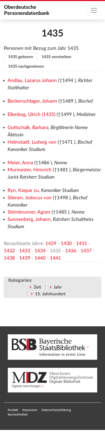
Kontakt (13, 410)
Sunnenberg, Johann (29, 219)
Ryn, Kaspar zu (23, 190)
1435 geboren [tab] (20, 57)
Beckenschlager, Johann (32, 101)
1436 (70, 251)
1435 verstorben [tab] (56, 57)
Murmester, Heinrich (30, 170)
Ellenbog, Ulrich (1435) (31, 114)
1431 (81, 243)
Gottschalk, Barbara (28, 127)
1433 (24, 251)
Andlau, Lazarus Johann (32, 80)
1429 (50, 243)
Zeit (37, 287)
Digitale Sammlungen (26, 386)
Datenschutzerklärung (56, 410)
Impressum (29, 410)
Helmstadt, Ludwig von (32, 142)
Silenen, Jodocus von (30, 197)
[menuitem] (13, 410)
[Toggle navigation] (94, 10)
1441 (55, 258)
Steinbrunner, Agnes (29, 212)
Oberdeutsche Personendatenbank (26, 10)
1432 (9, 251)
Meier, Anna (20, 162)
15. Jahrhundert (50, 294)
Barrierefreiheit (18, 414)
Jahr (58, 287)
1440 (40, 258)
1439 (24, 258)
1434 (40, 251)
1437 (86, 251)
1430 (66, 243)
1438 (9, 258)
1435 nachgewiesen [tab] (26, 66)
